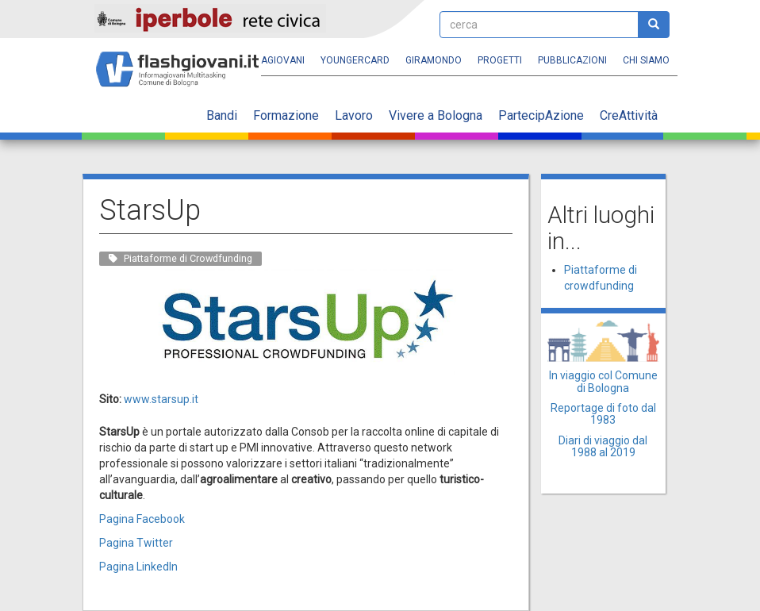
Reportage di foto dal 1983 (603, 414)
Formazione (286, 115)
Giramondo (433, 60)
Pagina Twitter (136, 542)
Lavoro (354, 115)
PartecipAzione (541, 115)
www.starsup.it (161, 399)
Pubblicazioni (572, 60)
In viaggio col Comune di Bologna (603, 381)
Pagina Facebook (142, 519)
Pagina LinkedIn (138, 566)
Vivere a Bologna (435, 115)
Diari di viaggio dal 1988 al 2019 (602, 446)
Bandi (221, 115)
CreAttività (629, 115)
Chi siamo (646, 60)
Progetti (500, 60)
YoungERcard (355, 60)
